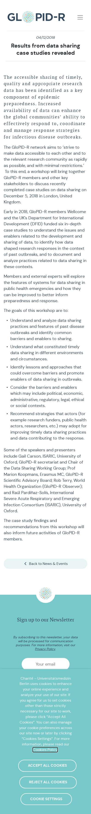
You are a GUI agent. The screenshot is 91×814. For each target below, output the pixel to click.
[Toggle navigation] (80, 17)
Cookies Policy (45, 750)
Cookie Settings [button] (46, 799)
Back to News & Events (45, 563)
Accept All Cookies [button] (47, 765)
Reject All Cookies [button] (48, 782)
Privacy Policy (45, 649)
